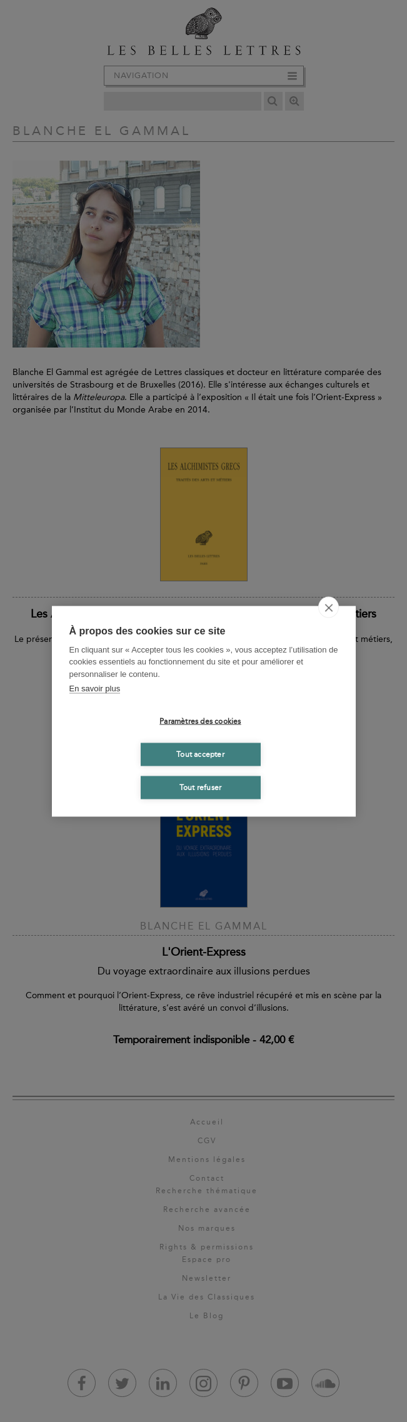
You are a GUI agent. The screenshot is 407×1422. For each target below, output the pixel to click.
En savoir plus (95, 688)
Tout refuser (200, 787)
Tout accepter (200, 754)
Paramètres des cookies (200, 721)
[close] (328, 607)
